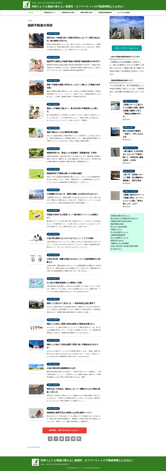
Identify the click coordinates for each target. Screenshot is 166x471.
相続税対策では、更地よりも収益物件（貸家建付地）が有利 (71, 153)
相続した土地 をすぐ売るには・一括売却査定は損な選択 (71, 303)
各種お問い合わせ (117, 240)
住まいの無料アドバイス (119, 238)
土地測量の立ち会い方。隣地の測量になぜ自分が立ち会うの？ (72, 194)
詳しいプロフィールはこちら (127, 48)
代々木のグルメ (116, 249)
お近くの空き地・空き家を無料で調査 (124, 246)
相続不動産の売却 (86, 12)
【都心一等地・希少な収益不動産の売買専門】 (55, 464)
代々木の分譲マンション (119, 232)
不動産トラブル (116, 229)
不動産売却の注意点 (68, 12)
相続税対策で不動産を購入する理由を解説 (64, 173)
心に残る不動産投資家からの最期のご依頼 (64, 283)
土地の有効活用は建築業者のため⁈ (61, 368)
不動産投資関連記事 (105, 12)
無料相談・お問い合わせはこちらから (64, 430)
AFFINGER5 (95, 468)
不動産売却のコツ (50, 12)
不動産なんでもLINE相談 (120, 243)
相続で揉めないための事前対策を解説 (62, 132)
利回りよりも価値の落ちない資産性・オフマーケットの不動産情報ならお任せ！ (78, 6)
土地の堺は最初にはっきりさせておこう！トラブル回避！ (71, 238)
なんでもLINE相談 (123, 12)
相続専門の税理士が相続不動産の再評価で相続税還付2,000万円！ (74, 61)
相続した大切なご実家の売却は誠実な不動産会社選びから (71, 324)
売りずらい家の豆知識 (119, 227)
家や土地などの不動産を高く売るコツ (124, 218)
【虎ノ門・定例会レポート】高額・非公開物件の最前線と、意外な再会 (133, 177)
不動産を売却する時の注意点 (121, 221)
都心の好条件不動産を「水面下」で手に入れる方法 (133, 134)
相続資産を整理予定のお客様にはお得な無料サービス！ (70, 413)
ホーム (31, 12)
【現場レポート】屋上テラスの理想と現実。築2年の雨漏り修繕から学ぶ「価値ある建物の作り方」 (133, 111)
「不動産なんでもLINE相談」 (121, 62)
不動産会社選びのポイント (120, 215)
